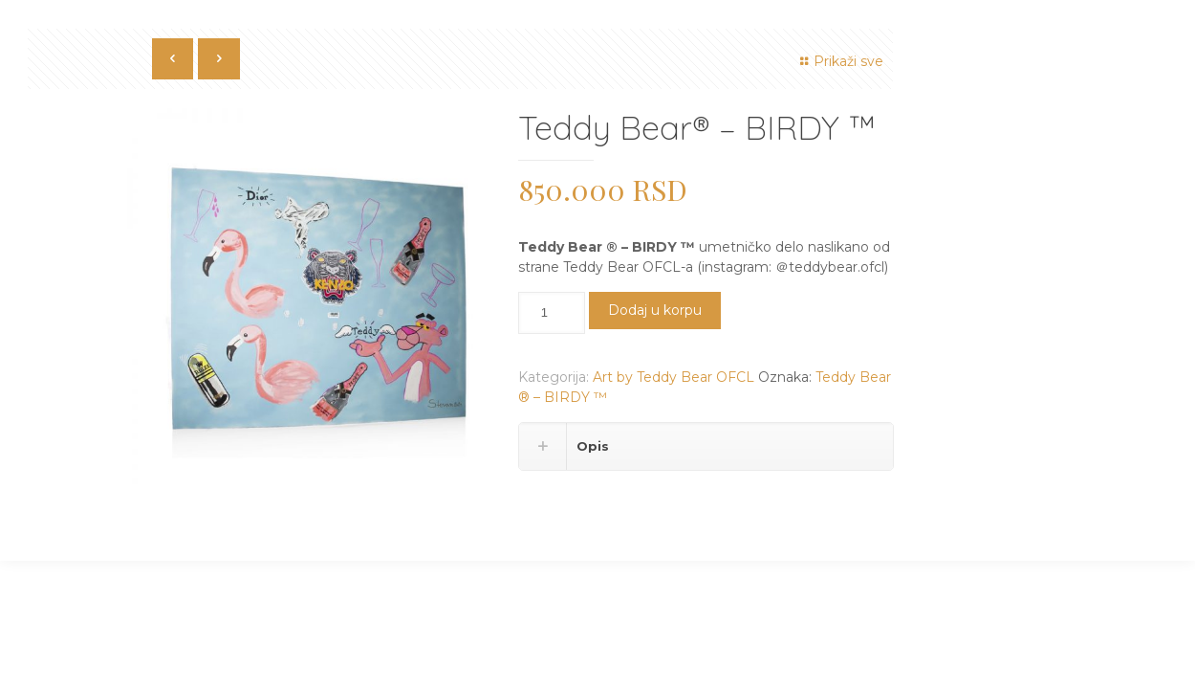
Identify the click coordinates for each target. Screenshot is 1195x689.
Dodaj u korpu (655, 310)
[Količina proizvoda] (551, 313)
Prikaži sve (838, 61)
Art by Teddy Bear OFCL (673, 377)
